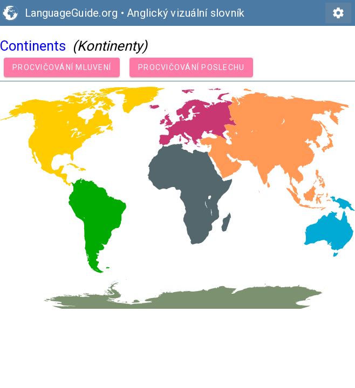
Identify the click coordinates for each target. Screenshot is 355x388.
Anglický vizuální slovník (185, 12)
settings (338, 12)
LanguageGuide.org (71, 12)
